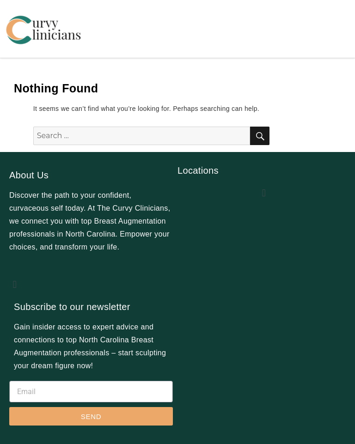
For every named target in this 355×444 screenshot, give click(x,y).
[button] (14, 284)
